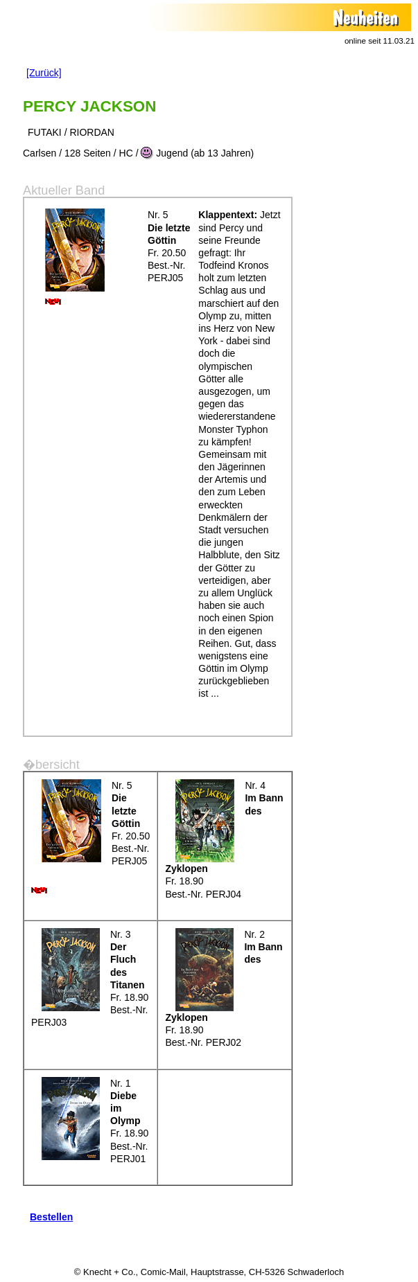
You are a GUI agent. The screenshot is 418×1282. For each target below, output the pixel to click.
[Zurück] (44, 72)
